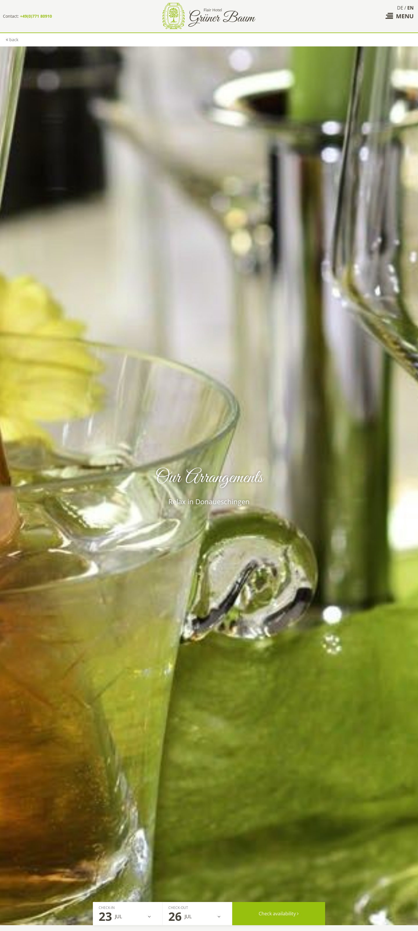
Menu (399, 16)
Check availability (279, 913)
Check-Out (178, 907)
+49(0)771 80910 (36, 16)
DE (400, 8)
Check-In (107, 907)
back (12, 39)
